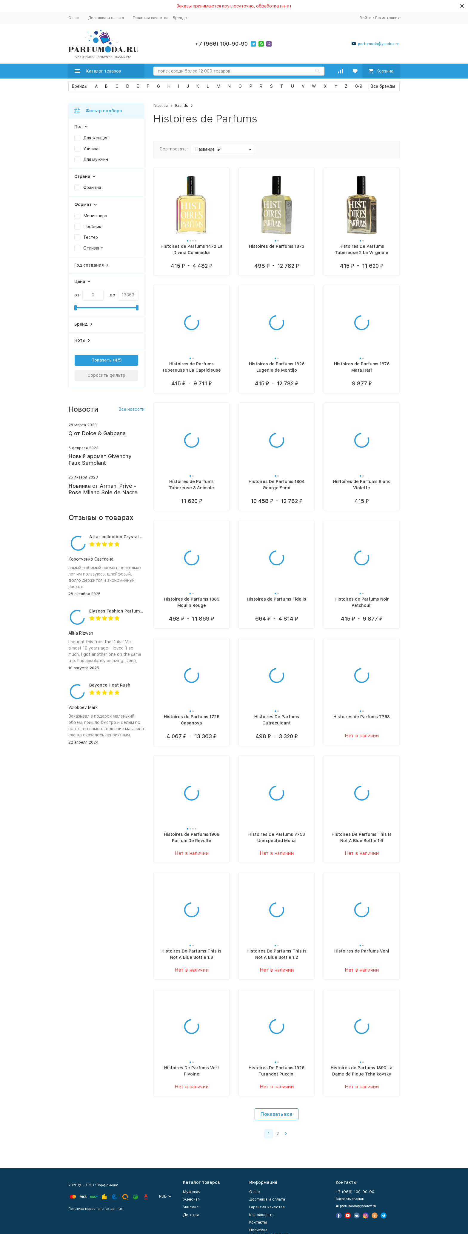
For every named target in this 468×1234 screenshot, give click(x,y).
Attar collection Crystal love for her (127, 536)
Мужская (191, 1192)
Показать (101, 360)
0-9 (358, 86)
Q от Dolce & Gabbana (97, 433)
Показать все (276, 1114)
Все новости (131, 409)
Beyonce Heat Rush (109, 685)
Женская (191, 1199)
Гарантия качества (150, 18)
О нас (73, 18)
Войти (366, 18)
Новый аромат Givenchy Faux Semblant (99, 459)
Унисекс (191, 1207)
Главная (160, 105)
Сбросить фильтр (106, 375)
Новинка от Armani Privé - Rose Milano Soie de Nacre (103, 489)
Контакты (258, 1222)
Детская (191, 1215)
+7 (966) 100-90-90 (221, 44)
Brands (181, 105)
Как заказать (261, 1215)
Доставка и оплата (106, 18)
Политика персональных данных (95, 1209)
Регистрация (387, 18)
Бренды (180, 18)
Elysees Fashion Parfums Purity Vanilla (130, 611)
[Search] (238, 71)
